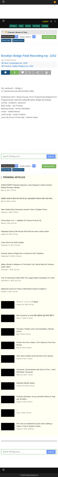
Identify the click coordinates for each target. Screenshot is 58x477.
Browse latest (6, 40)
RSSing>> (13, 26)
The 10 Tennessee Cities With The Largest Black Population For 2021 (28, 278)
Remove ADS (49, 37)
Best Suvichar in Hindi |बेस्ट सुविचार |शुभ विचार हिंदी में (35, 315)
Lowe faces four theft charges (12, 242)
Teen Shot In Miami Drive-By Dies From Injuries (34, 356)
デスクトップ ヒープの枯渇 (27, 302)
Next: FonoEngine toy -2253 (14, 63)
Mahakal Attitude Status (25, 383)
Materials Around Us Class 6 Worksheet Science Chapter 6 (24, 289)
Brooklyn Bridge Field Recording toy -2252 (28, 55)
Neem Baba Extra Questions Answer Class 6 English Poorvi (24, 209)
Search (51, 156)
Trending (45, 26)
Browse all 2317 (18, 40)
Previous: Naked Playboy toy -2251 (17, 66)
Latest (21, 26)
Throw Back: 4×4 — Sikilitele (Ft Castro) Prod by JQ (21, 220)
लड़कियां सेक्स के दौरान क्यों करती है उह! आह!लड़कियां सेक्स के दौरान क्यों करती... (27, 198)
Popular (28, 26)
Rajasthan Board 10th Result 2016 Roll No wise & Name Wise (25, 231)
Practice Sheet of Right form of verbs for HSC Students (22, 253)
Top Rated (36, 26)
